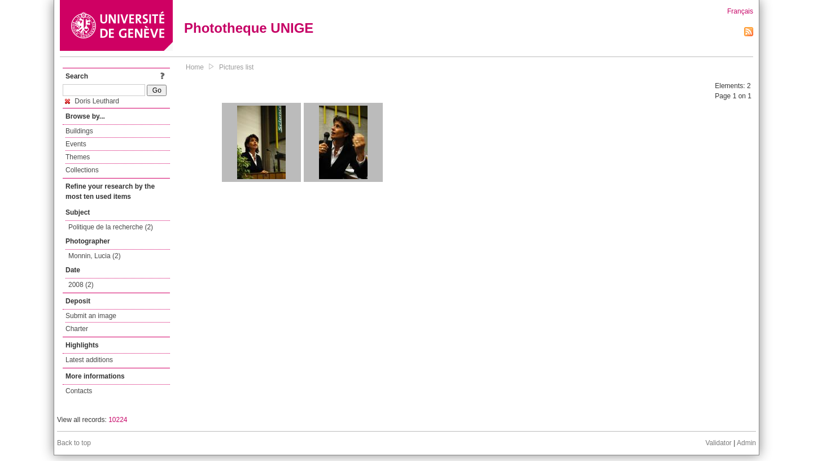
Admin (746, 443)
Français (740, 11)
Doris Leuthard (92, 101)
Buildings (79, 131)
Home (195, 67)
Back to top (74, 443)
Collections (82, 170)
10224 (117, 420)
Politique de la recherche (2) (110, 227)
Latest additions (89, 360)
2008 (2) (81, 285)
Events (75, 144)
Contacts (78, 391)
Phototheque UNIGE (248, 28)
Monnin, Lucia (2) (94, 256)
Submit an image (90, 316)
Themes (77, 157)
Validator (718, 443)
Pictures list (236, 67)
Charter (76, 329)
